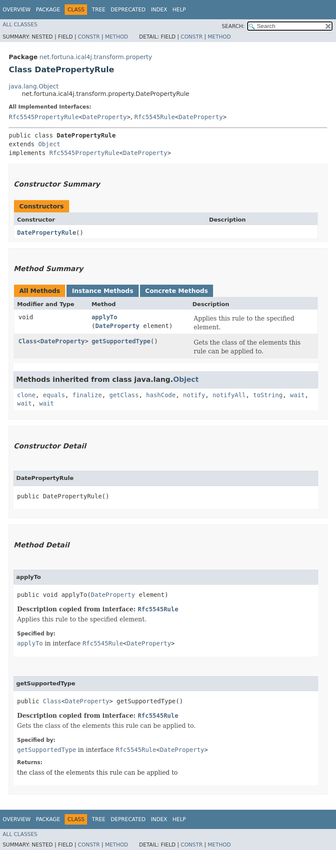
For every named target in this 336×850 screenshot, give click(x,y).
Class (27, 341)
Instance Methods (102, 290)
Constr (89, 37)
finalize (87, 395)
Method (116, 37)
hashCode (160, 395)
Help (179, 10)
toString (268, 395)
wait (297, 395)
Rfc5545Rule (154, 116)
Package (48, 10)
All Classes (20, 24)
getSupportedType (120, 341)
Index (159, 10)
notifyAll (229, 395)
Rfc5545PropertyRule (44, 116)
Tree (98, 10)
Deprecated (128, 10)
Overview (17, 10)
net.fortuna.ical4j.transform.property (95, 56)
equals (54, 395)
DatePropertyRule (46, 232)
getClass (124, 395)
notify (194, 395)
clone (26, 395)
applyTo (104, 317)
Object (49, 144)
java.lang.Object (34, 86)
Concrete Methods (176, 290)
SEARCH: (233, 26)
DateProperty (105, 116)
